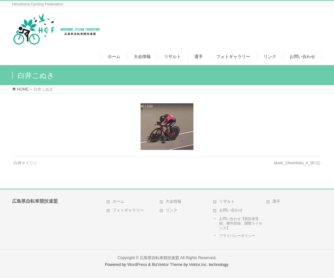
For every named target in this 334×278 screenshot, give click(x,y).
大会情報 (173, 201)
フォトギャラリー (128, 210)
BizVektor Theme (167, 264)
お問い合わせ (231, 210)
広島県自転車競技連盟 (159, 258)
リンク (171, 210)
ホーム (118, 201)
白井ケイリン (25, 163)
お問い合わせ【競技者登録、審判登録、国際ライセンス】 (240, 223)
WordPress (137, 264)
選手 (276, 201)
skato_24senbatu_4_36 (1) (297, 163)
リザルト (227, 201)
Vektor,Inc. (198, 264)
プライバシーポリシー (237, 236)
